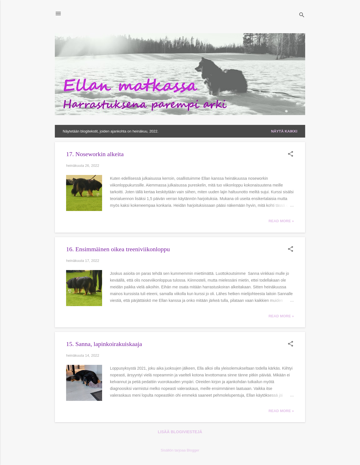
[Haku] (301, 15)
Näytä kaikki (284, 131)
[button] (290, 154)
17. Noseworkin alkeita (95, 154)
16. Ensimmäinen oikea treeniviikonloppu (118, 249)
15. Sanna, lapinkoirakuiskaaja (104, 343)
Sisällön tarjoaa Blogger (180, 450)
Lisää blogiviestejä (180, 432)
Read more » (281, 221)
